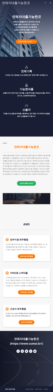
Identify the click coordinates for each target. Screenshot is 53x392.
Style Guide (38, 389)
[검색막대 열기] (45, 3)
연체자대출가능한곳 (16, 3)
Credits (46, 389)
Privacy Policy (29, 389)
